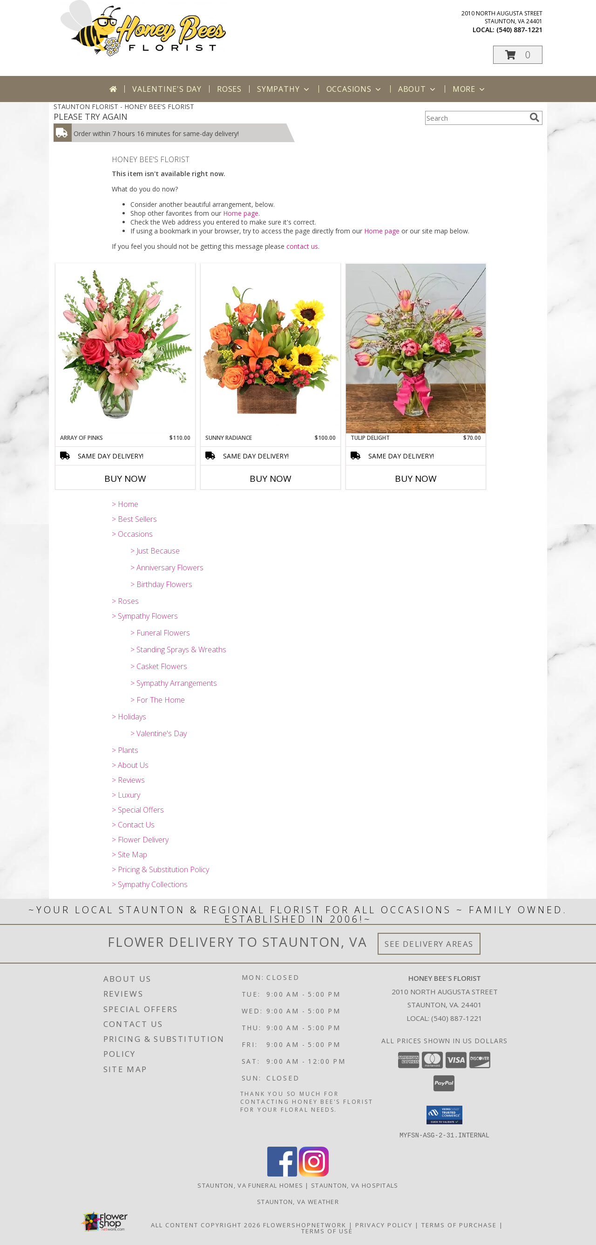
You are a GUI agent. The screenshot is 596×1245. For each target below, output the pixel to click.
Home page (240, 213)
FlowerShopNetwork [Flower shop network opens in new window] (304, 1224)
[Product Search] (475, 117)
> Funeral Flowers (160, 633)
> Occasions (132, 534)
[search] (534, 117)
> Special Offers (138, 810)
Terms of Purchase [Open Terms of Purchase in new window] (459, 1224)
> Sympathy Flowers (145, 616)
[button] (517, 55)
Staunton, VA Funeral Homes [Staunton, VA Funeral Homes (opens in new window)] (250, 1185)
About (417, 89)
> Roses (125, 601)
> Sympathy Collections (150, 884)
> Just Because (155, 551)
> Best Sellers (134, 519)
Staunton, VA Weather (298, 1201)
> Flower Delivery (140, 840)
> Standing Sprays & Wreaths (178, 649)
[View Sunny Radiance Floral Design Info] (270, 348)
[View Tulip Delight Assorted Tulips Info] (416, 348)
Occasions (354, 89)
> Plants (125, 750)
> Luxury (126, 795)
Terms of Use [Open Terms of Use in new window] (327, 1230)
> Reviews (128, 780)
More (470, 89)
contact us (302, 246)
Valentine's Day (167, 89)
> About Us (130, 765)
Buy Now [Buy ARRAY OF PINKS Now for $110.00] (125, 478)
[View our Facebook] (282, 1173)
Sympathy (284, 89)
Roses (229, 89)
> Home (125, 504)
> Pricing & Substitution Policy (160, 869)
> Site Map (129, 854)
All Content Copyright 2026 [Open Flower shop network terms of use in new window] (206, 1224)
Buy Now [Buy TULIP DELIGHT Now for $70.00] (416, 478)
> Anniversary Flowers (166, 567)
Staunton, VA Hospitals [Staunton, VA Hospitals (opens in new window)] (355, 1185)
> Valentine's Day (158, 733)
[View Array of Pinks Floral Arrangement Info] (125, 348)
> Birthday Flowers (161, 584)
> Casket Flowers (158, 666)
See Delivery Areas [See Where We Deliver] (429, 943)
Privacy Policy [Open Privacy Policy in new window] (384, 1224)
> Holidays (129, 716)
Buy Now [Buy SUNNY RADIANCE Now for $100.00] (270, 478)
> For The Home (157, 700)
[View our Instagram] (314, 1173)
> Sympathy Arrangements (173, 683)
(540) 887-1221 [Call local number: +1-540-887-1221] (519, 29)
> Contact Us (133, 825)
